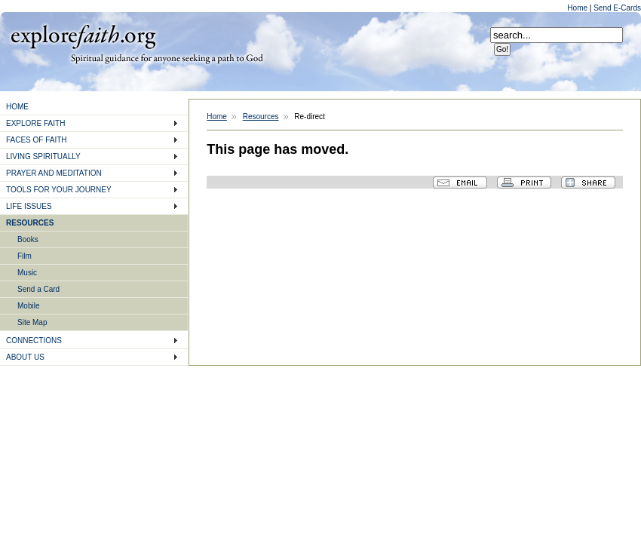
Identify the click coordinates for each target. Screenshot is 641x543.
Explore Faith (83, 35)
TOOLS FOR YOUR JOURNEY (59, 190)
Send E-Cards (617, 8)
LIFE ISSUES (29, 206)
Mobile (28, 306)
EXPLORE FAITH (35, 123)
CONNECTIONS (34, 340)
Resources (261, 116)
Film (24, 256)
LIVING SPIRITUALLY (43, 156)
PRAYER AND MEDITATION (54, 173)
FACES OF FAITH (36, 140)
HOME (17, 107)
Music (27, 272)
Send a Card (38, 289)
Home (578, 8)
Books (27, 239)
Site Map (32, 322)
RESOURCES (30, 223)
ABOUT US (25, 357)
